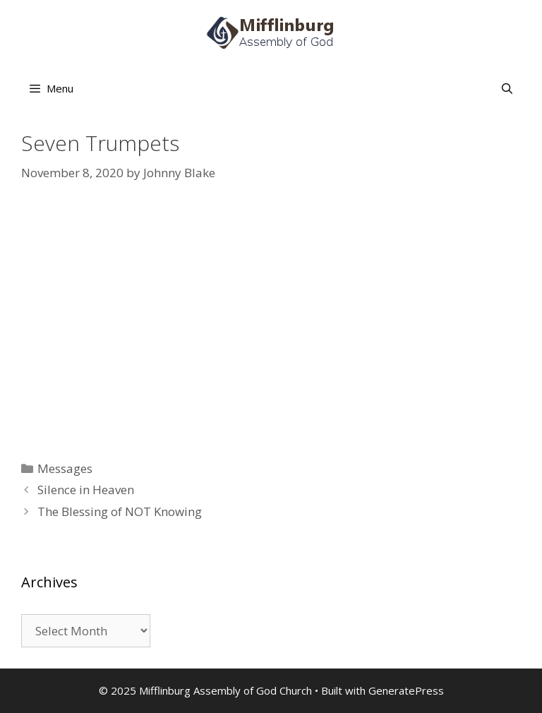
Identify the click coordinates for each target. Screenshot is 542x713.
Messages (64, 468)
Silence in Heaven (85, 489)
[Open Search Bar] (507, 88)
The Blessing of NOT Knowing (119, 511)
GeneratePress (406, 690)
